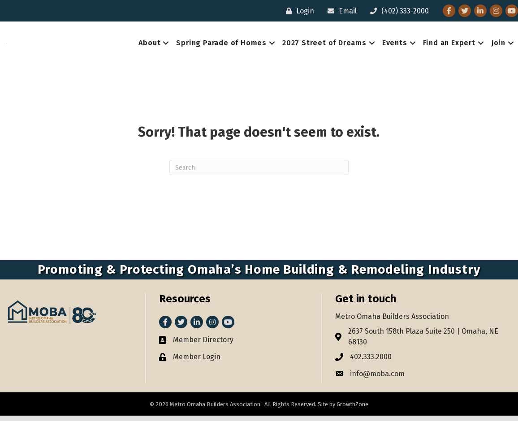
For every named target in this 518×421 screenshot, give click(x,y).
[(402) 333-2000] (397, 11)
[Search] (259, 172)
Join (498, 45)
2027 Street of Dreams (324, 45)
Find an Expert (449, 45)
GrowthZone (352, 409)
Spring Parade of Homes (221, 45)
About (149, 45)
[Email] (340, 11)
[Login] (297, 11)
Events (394, 45)
